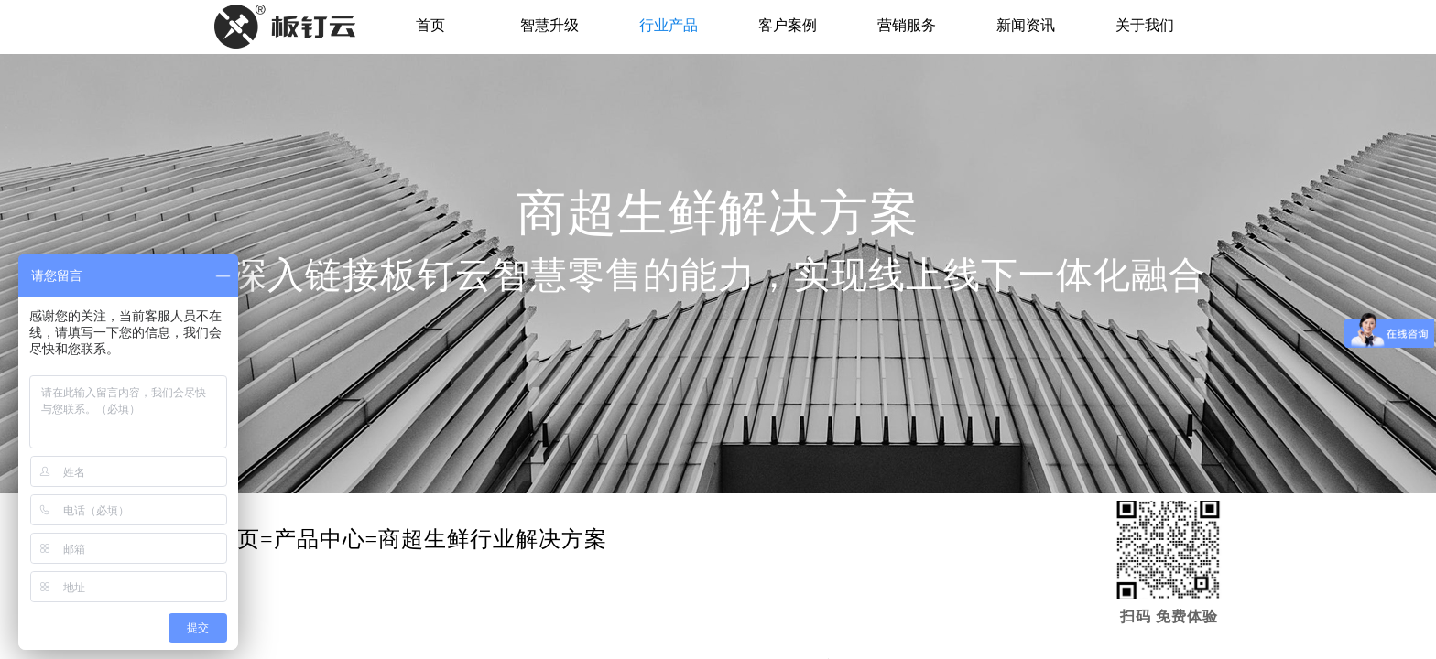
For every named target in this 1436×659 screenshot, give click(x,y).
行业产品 (668, 25)
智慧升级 (549, 25)
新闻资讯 (1025, 25)
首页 (430, 25)
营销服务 (906, 25)
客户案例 (787, 25)
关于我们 (1144, 25)
